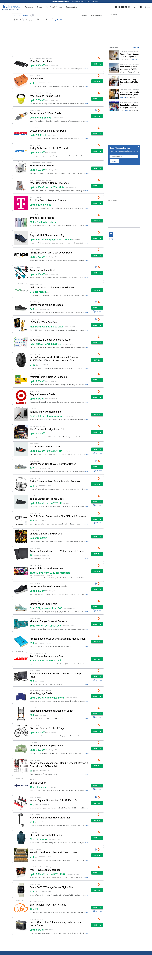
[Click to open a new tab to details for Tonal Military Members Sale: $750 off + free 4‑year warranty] (21, 414)
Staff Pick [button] (18, 20)
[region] (58, 39)
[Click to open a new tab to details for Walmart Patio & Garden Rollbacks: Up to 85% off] (21, 380)
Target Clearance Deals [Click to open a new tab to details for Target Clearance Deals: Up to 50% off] (42, 394)
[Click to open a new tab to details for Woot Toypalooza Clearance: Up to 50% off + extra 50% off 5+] (21, 873)
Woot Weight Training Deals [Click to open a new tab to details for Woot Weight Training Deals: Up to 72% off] (45, 95)
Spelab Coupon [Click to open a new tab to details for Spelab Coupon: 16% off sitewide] (38, 782)
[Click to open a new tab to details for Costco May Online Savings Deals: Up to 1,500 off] (21, 133)
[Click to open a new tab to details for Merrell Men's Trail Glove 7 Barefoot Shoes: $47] (21, 467)
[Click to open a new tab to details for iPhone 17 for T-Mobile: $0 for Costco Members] (21, 221)
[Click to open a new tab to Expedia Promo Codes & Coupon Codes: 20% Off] (124, 106)
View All (136, 47)
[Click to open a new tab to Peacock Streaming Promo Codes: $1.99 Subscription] (124, 81)
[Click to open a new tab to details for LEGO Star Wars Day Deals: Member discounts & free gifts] (21, 325)
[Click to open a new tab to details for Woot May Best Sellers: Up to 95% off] (21, 168)
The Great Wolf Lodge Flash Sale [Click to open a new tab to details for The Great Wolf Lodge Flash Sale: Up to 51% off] (47, 429)
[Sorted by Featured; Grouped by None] (97, 15)
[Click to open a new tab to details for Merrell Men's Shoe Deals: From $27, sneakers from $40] (21, 607)
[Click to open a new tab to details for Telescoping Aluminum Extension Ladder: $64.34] (21, 713)
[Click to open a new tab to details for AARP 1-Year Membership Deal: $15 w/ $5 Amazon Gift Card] (21, 659)
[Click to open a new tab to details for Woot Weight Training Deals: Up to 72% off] (21, 99)
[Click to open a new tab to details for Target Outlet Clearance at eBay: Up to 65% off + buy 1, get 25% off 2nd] (21, 238)
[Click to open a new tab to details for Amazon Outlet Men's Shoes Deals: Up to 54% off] (21, 589)
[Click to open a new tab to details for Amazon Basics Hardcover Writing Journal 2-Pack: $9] (21, 554)
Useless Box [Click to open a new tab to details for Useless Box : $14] (36, 78)
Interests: (26, 15)
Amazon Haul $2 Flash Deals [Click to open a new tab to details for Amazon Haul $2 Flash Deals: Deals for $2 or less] (45, 113)
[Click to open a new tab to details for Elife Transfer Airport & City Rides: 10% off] (21, 907)
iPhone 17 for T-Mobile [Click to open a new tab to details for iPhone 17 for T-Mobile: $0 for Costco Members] (42, 217)
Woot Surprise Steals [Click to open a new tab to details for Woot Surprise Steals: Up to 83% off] (41, 61)
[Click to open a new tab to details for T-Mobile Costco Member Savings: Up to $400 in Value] (21, 203)
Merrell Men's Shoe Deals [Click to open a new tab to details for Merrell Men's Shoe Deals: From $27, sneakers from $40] (43, 603)
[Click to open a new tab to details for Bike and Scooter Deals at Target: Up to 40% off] (21, 731)
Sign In (147, 7)
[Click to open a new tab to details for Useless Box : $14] (21, 81)
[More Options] (101, 59)
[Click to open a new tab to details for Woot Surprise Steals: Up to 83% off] (21, 64)
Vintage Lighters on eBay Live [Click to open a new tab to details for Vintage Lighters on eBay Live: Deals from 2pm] (46, 533)
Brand (49, 20)
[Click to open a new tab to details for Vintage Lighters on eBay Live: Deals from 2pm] (21, 536)
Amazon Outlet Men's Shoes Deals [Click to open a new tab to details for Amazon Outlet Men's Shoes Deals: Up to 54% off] (48, 586)
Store (40, 20)
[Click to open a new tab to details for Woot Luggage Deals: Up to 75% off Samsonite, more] (21, 696)
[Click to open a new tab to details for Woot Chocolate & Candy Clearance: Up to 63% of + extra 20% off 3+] (21, 186)
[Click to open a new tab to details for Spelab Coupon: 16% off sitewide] (21, 786)
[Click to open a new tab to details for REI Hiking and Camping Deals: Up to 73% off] (21, 748)
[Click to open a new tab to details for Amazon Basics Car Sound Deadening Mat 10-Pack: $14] (21, 641)
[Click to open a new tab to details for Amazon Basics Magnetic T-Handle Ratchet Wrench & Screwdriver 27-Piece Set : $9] (21, 767)
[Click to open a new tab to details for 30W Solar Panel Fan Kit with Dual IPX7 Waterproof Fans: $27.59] (21, 677)
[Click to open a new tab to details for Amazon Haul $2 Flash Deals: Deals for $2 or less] (21, 116)
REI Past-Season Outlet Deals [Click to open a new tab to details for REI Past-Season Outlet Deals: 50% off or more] (46, 835)
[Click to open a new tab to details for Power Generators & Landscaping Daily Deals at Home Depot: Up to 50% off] (21, 926)
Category (30, 20)
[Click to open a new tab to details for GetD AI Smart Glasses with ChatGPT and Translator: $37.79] (21, 519)
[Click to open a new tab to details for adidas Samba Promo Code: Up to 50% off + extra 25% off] (21, 449)
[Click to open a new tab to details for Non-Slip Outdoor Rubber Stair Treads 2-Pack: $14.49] (21, 855)
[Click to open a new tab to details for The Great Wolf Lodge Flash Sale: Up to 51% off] (21, 432)
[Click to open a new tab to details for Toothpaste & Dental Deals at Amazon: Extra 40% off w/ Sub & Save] (21, 342)
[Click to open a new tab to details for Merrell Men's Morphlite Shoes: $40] (21, 308)
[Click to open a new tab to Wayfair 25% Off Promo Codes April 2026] (124, 55)
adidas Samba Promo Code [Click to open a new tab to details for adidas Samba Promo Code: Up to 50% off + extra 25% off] (45, 446)
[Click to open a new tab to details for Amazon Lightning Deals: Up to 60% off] (21, 273)
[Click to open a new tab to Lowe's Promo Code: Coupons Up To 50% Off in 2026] (124, 68)
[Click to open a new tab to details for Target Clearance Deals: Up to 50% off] (21, 397)
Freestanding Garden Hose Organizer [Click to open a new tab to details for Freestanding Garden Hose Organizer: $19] (50, 817)
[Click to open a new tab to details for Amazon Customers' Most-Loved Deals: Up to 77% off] (21, 255)
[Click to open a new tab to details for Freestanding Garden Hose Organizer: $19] (21, 820)
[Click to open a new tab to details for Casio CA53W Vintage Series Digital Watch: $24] (21, 890)
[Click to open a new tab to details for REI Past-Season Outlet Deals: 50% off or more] (21, 838)
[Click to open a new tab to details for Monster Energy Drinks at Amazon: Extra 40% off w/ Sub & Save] (21, 624)
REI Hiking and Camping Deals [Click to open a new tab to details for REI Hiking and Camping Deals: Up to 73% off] (46, 745)
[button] (32, 15)
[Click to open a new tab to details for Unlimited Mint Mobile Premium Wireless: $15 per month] (21, 290)
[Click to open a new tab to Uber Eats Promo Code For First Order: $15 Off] (124, 93)
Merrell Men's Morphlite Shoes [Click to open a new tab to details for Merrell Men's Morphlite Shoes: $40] (46, 304)
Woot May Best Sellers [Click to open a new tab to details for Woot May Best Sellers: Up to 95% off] (42, 165)
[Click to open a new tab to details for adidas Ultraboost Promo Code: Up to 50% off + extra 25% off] (21, 502)
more (87, 69)
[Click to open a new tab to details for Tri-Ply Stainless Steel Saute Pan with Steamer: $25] (21, 484)
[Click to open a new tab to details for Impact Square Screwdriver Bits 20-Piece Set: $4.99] (21, 803)
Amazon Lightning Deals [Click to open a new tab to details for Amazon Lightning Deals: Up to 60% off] (43, 270)
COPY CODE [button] (97, 311)
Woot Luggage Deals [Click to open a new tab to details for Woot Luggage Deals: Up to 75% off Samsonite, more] (41, 693)
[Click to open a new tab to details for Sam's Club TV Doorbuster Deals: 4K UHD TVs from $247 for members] (21, 571)
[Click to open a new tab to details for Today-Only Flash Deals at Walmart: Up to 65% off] (21, 151)
